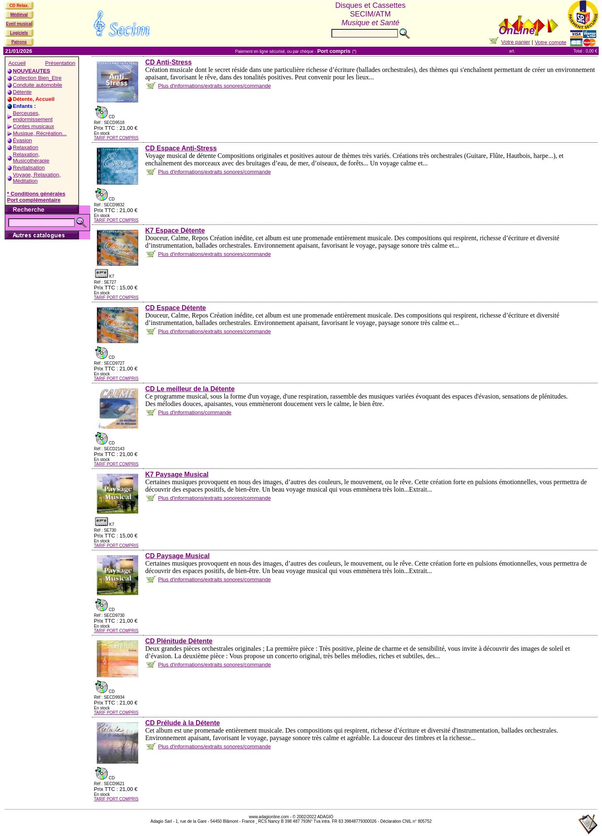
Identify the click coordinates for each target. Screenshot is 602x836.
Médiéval (19, 14)
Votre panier (515, 42)
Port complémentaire (33, 200)
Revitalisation (29, 168)
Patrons (18, 42)
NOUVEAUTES (31, 71)
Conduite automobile (37, 85)
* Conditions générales (36, 194)
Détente (22, 92)
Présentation (60, 63)
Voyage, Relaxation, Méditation (37, 178)
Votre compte (550, 42)
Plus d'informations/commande (194, 412)
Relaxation (25, 147)
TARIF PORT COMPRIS (116, 138)
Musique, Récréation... (40, 133)
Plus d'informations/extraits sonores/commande (214, 86)
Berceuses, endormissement (33, 116)
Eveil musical (19, 23)
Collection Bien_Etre (37, 78)
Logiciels (19, 33)
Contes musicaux (33, 126)
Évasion (22, 140)
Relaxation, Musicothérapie (31, 157)
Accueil (17, 63)
